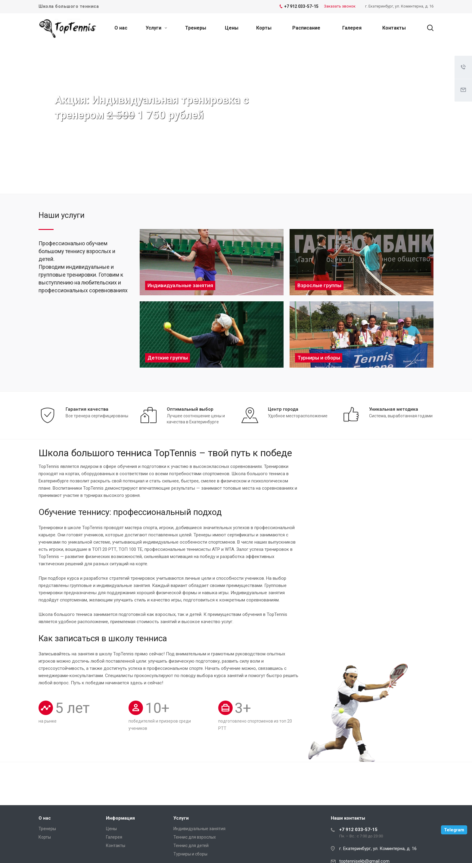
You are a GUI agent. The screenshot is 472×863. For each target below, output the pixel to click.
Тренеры (195, 28)
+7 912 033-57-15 (358, 829)
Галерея (352, 28)
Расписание (306, 28)
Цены (231, 28)
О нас (120, 28)
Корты (264, 28)
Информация (120, 818)
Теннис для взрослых (194, 837)
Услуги (156, 28)
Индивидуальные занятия (199, 828)
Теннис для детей (191, 845)
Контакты (394, 28)
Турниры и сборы (190, 854)
